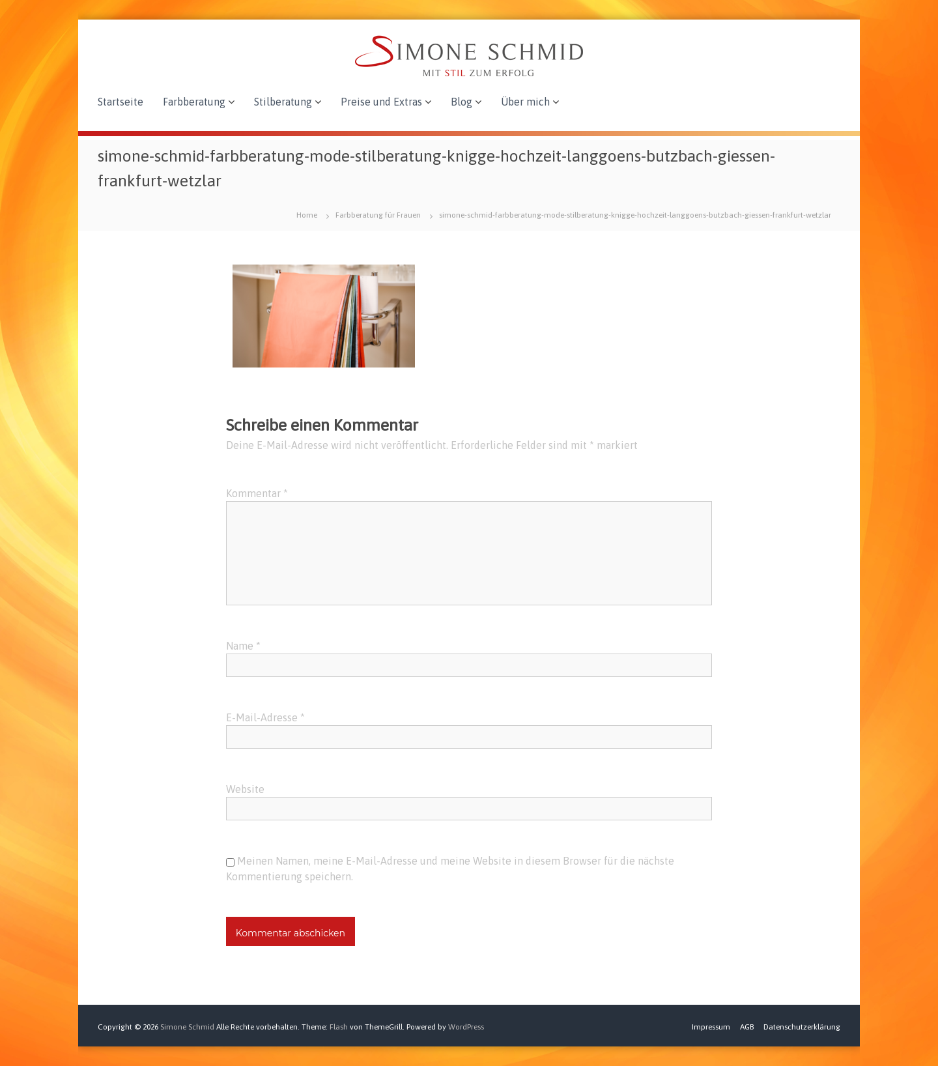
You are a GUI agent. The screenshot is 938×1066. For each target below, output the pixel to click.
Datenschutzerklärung (801, 1026)
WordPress (466, 1026)
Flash (339, 1026)
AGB (747, 1026)
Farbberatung (194, 102)
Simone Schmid (187, 1026)
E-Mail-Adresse (265, 717)
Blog (461, 102)
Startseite (120, 102)
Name (243, 646)
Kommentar (257, 493)
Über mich (525, 102)
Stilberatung (283, 102)
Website (245, 789)
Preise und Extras (381, 102)
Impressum (711, 1026)
